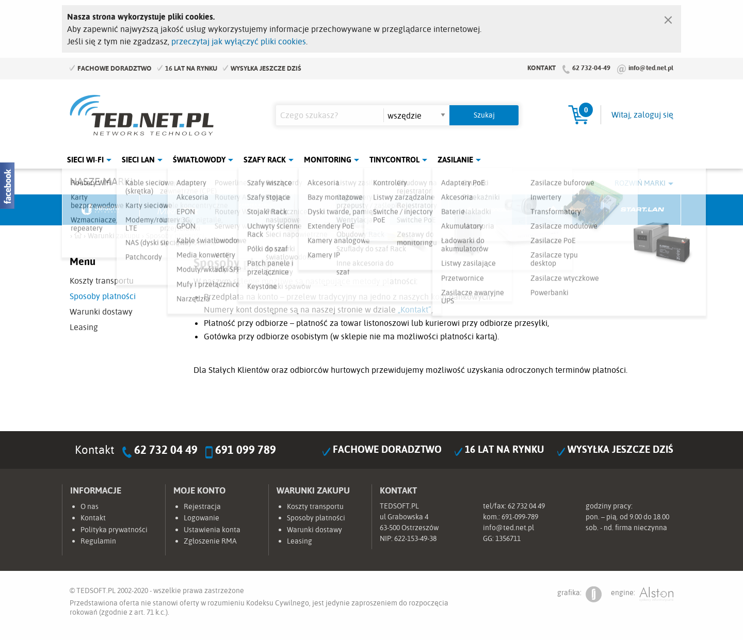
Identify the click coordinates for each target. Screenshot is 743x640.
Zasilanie (455, 160)
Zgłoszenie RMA (210, 541)
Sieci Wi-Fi (85, 160)
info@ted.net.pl (650, 67)
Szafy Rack (265, 160)
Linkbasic (487, 209)
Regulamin (98, 541)
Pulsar (333, 209)
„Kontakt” (414, 309)
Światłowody (199, 160)
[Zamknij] (668, 17)
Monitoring (327, 160)
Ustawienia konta (212, 529)
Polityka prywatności (114, 529)
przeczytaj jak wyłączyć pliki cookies (238, 41)
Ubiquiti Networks (101, 209)
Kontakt (541, 67)
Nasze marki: (102, 181)
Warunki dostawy (101, 311)
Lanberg (565, 209)
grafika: (579, 594)
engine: (642, 594)
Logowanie (201, 517)
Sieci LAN (138, 160)
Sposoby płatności (103, 296)
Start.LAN (642, 209)
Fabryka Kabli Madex (256, 209)
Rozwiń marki (640, 183)
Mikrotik (178, 209)
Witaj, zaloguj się (642, 114)
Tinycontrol (394, 160)
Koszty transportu (102, 280)
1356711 (508, 538)
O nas (89, 506)
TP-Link (410, 209)
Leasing (84, 327)
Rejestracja (202, 506)
